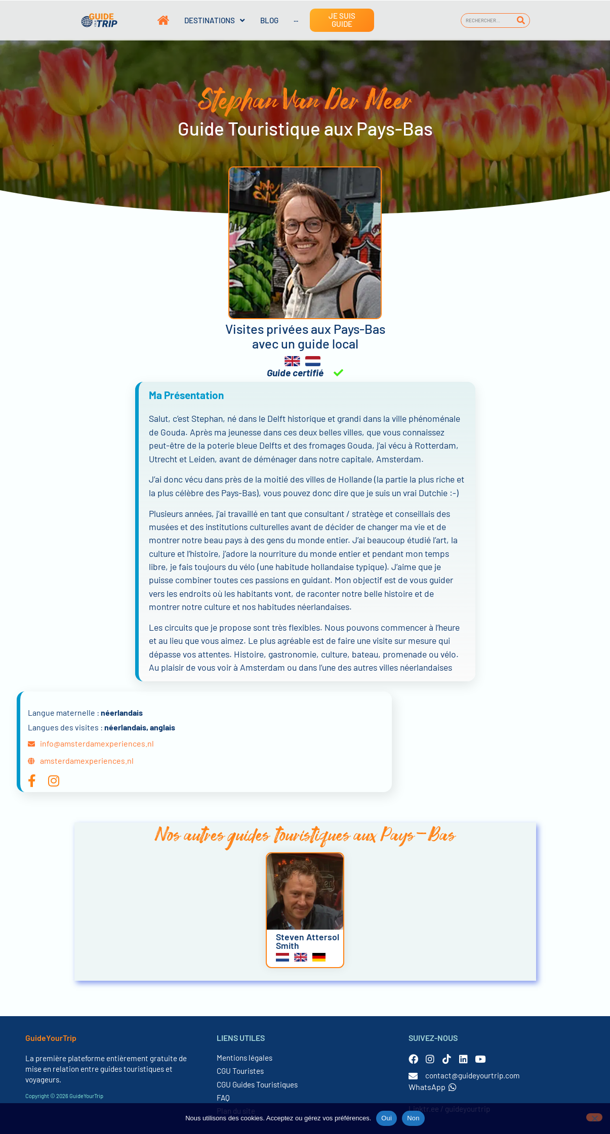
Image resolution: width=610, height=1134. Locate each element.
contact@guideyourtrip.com (472, 1075)
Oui (386, 1118)
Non (413, 1118)
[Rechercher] (521, 20)
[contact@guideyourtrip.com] (413, 1075)
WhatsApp (433, 1087)
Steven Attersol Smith (307, 941)
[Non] (594, 1117)
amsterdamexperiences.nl (87, 760)
